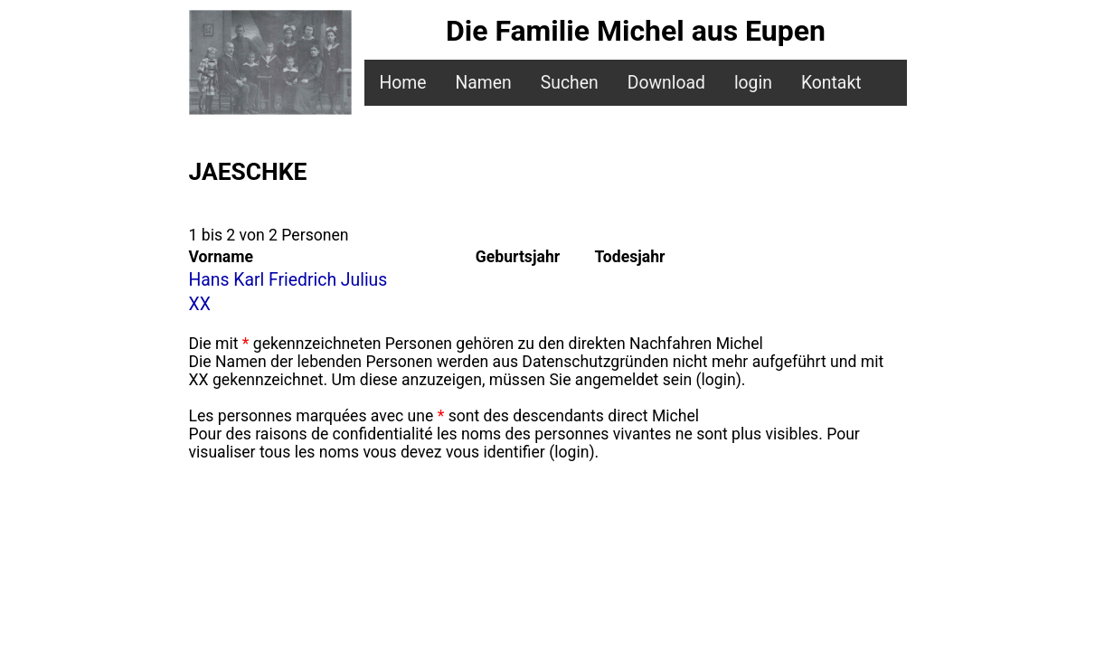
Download (666, 82)
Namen (483, 82)
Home (402, 82)
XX (200, 304)
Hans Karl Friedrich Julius (288, 279)
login (753, 82)
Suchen (570, 82)
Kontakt (831, 82)
